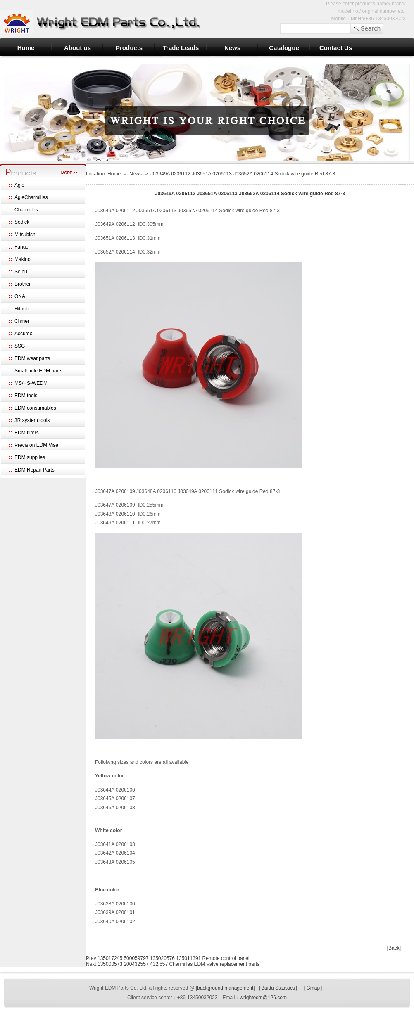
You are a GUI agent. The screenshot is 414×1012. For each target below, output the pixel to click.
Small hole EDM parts (38, 371)
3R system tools (32, 420)
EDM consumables (35, 408)
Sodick (21, 222)
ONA (19, 296)
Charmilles (26, 210)
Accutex (23, 334)
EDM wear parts (32, 358)
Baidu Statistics (278, 988)
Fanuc (21, 247)
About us (77, 47)
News (232, 47)
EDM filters (26, 433)
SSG (19, 346)
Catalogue (284, 47)
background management (225, 988)
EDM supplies (29, 457)
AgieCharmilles (31, 197)
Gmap (313, 988)
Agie (19, 185)
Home (26, 47)
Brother (22, 284)
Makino (22, 259)
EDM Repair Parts (34, 470)
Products (129, 47)
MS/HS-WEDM (31, 383)
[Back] (394, 948)
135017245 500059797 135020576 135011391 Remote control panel (174, 958)
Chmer (21, 321)
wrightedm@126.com (263, 997)
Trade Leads (181, 47)
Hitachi (22, 309)
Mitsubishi (25, 234)
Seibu (20, 272)
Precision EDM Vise (36, 445)
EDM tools (25, 395)
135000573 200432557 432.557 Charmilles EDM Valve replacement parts (178, 964)
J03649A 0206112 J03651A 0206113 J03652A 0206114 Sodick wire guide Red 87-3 (242, 174)
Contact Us (335, 47)
